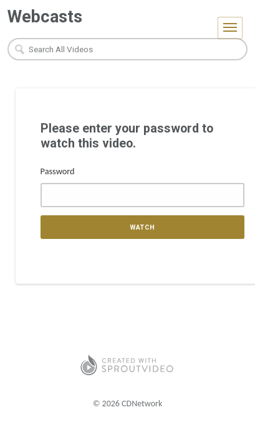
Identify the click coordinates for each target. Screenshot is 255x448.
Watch (142, 227)
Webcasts (44, 17)
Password (58, 171)
